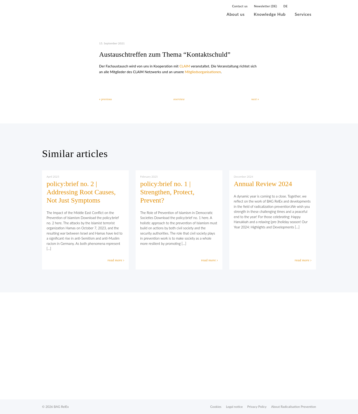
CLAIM (184, 66)
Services (303, 14)
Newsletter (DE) (265, 6)
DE (285, 6)
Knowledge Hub (270, 14)
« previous (105, 99)
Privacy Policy (256, 407)
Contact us (239, 6)
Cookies (215, 407)
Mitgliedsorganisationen (203, 72)
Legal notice (234, 407)
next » (255, 99)
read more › (116, 260)
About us (235, 14)
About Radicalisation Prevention (293, 407)
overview (178, 99)
